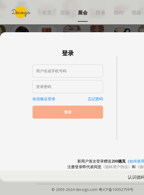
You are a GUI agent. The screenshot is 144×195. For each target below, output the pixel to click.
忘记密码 (95, 98)
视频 (136, 13)
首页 (47, 13)
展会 (83, 13)
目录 (100, 13)
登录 (68, 112)
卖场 (65, 13)
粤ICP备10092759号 (116, 189)
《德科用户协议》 (116, 166)
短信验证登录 (44, 98)
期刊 (118, 13)
